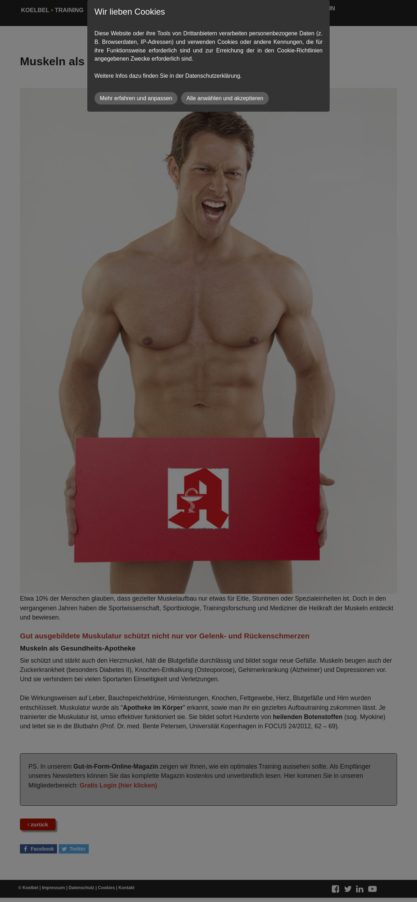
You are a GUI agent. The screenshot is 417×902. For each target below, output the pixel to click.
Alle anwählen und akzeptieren (224, 98)
